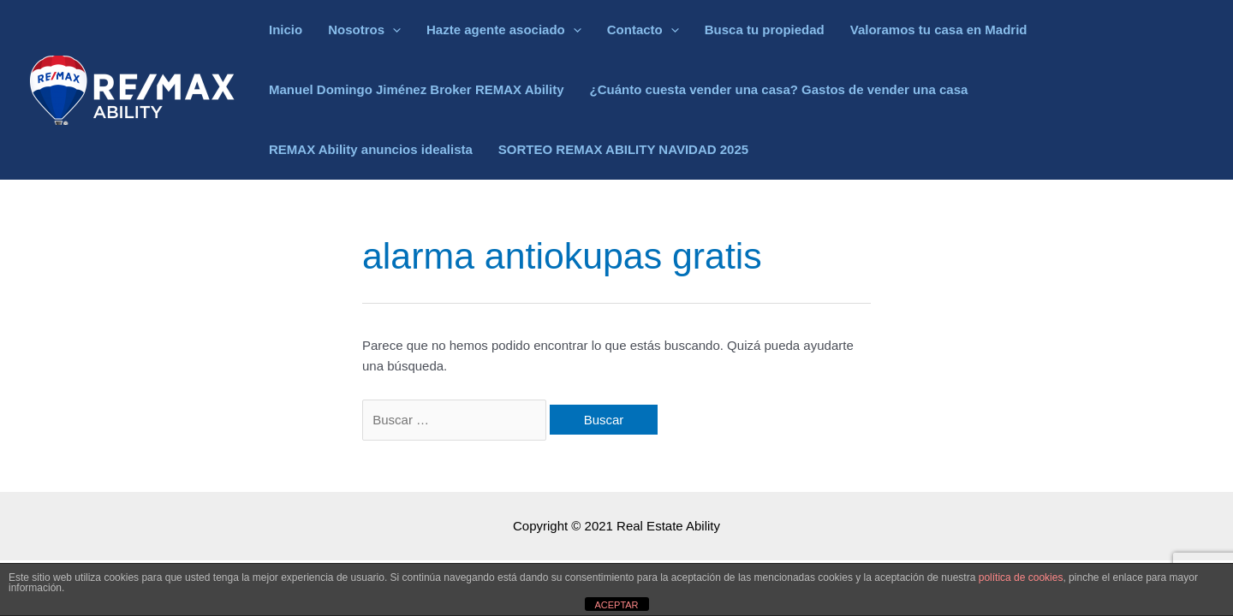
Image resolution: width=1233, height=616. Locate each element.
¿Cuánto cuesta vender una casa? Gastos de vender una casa (779, 89)
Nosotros (364, 30)
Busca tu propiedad (765, 29)
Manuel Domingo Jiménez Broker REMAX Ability (416, 89)
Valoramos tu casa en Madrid (939, 29)
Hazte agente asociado (503, 30)
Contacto (643, 30)
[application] (392, 30)
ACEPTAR (616, 605)
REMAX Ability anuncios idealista (371, 149)
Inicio (285, 29)
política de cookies (1021, 577)
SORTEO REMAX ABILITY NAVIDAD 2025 (623, 149)
